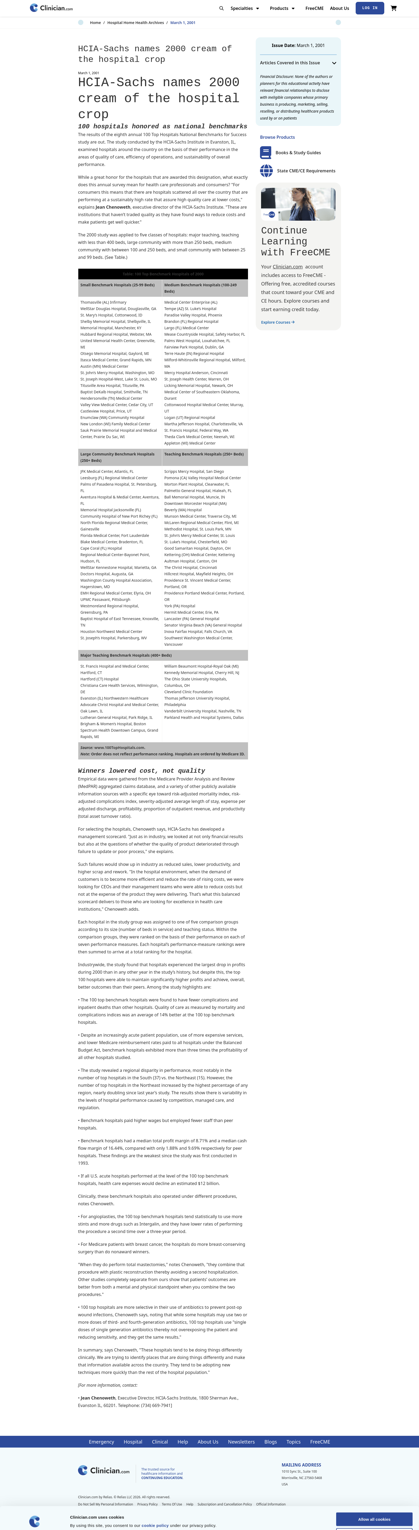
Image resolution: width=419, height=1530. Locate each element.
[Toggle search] (221, 8)
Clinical (160, 1441)
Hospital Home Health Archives (123, 22)
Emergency (101, 1441)
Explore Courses (277, 322)
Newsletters (241, 1441)
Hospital (133, 1441)
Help (183, 1441)
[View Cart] (394, 8)
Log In (370, 8)
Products (283, 8)
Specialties (245, 8)
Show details (280, 1519)
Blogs (271, 1441)
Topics (293, 1441)
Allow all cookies (374, 1496)
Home (83, 22)
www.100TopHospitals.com (119, 747)
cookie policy (155, 1502)
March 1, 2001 (171, 22)
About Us (339, 8)
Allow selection (374, 1511)
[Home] (51, 8)
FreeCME (314, 8)
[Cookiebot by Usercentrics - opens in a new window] (34, 1520)
